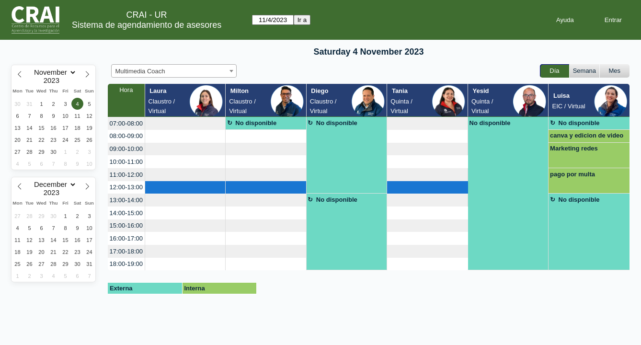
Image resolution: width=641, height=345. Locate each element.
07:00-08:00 (126, 123)
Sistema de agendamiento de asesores (146, 25)
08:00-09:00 (126, 135)
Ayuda (565, 19)
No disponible (255, 122)
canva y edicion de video (586, 135)
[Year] (54, 80)
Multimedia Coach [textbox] (140, 71)
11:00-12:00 (126, 174)
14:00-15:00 (126, 213)
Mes (615, 70)
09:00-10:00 (126, 148)
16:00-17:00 (126, 238)
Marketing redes (574, 148)
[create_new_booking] (185, 123)
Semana (584, 70)
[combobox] (174, 71)
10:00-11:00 (126, 161)
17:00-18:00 (126, 251)
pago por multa (572, 174)
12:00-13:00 (126, 187)
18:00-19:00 (126, 263)
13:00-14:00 (126, 200)
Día (554, 70)
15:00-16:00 (126, 225)
